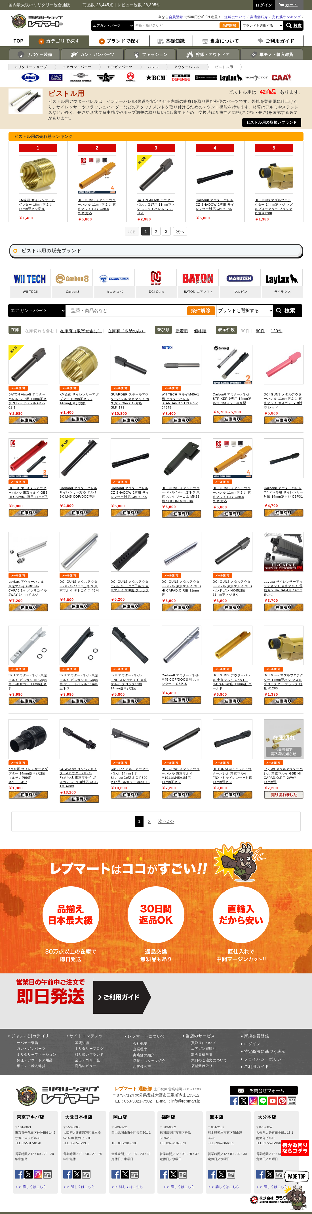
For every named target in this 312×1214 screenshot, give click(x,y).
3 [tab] (166, 231)
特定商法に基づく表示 (265, 1051)
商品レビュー (85, 1066)
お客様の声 (142, 1067)
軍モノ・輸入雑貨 (272, 55)
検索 (298, 25)
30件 (245, 331)
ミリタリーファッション (36, 1055)
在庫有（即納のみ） (126, 331)
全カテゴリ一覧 (87, 1060)
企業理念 (140, 1049)
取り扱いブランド (89, 1055)
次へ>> (166, 821)
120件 (277, 331)
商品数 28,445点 (98, 5)
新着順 (182, 331)
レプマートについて (146, 1036)
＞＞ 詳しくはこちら (31, 1186)
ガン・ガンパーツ (92, 55)
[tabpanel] (38, 181)
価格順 (200, 331)
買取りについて (203, 1043)
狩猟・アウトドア (208, 55)
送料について (235, 17)
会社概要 (140, 1043)
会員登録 (176, 17)
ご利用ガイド (256, 1066)
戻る (132, 231)
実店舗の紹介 (144, 1055)
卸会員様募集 (202, 1055)
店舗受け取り (202, 1066)
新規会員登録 (256, 1036)
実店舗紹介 (259, 17)
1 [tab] (146, 231)
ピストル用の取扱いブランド (271, 122)
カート (291, 5)
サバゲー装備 (34, 55)
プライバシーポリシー (265, 1059)
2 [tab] (156, 231)
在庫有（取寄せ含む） (81, 331)
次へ (180, 231)
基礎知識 (82, 1043)
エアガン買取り (203, 1049)
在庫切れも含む (39, 331)
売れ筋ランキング (286, 17)
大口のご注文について (209, 1060)
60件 (260, 331)
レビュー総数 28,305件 (139, 5)
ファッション (150, 55)
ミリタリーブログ (89, 1049)
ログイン (252, 1044)
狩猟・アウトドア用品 (35, 1060)
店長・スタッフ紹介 (149, 1061)
